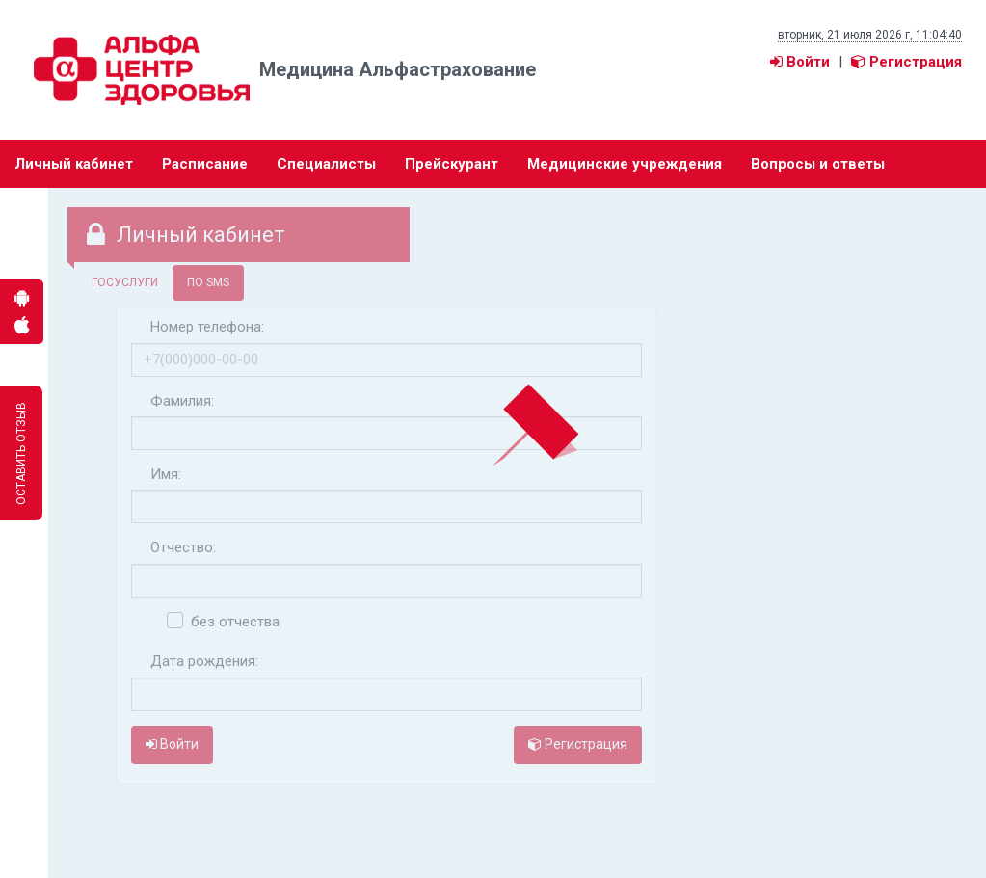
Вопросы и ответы (818, 164)
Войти (800, 61)
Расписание (205, 164)
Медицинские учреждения (624, 164)
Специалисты (326, 164)
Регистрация (906, 61)
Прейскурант (451, 164)
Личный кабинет (73, 164)
